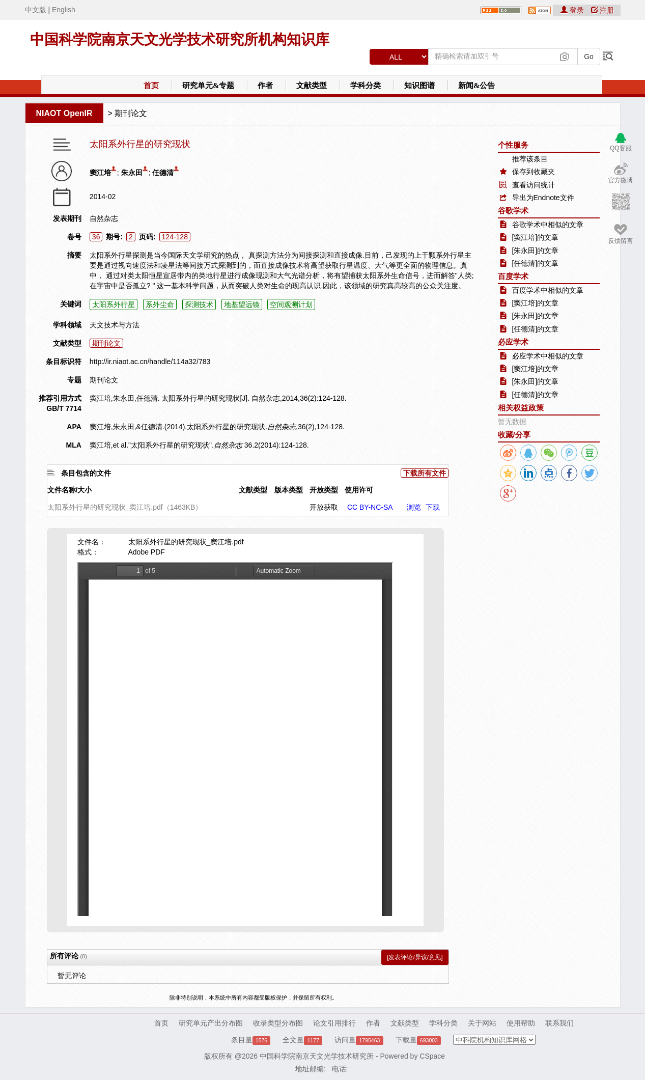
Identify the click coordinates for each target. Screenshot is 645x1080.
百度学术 (513, 276)
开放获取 (324, 507)
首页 (151, 85)
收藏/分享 (514, 434)
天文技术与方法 (114, 325)
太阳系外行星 (113, 304)
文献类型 (311, 85)
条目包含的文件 (86, 473)
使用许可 (359, 490)
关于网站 (482, 1023)
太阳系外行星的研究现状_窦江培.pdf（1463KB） (125, 507)
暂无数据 (512, 422)
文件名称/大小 (69, 490)
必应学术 (513, 342)
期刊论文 (131, 113)
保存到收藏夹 (533, 172)
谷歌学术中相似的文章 (547, 224)
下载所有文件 (424, 473)
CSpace (432, 1056)
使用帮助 (521, 1023)
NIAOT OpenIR (64, 113)
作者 (265, 85)
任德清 (163, 173)
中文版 (35, 10)
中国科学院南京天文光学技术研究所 (317, 1056)
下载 (433, 507)
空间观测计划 (291, 304)
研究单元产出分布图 (211, 1023)
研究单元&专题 (208, 85)
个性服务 (513, 145)
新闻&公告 (476, 85)
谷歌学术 (513, 210)
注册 (602, 10)
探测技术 (199, 304)
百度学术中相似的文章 (547, 290)
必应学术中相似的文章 (547, 356)
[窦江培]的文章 (535, 237)
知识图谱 (419, 85)
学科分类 (365, 85)
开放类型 (324, 490)
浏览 (414, 507)
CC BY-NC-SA (370, 507)
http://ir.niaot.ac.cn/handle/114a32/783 (150, 361)
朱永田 (132, 173)
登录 (573, 10)
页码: (147, 237)
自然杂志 (104, 218)
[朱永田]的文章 (535, 250)
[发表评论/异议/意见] (414, 957)
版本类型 (288, 490)
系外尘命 (160, 304)
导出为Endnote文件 (543, 197)
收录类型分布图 (278, 1023)
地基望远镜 (242, 304)
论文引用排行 (334, 1023)
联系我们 (559, 1023)
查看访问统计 (533, 185)
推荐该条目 (530, 159)
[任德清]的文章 (535, 263)
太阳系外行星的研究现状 (140, 144)
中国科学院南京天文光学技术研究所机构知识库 (179, 39)
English (63, 10)
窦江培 (100, 173)
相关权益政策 (521, 407)
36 (96, 237)
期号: (114, 237)
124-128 (175, 237)
